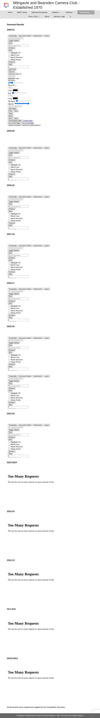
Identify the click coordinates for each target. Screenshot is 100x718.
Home (10, 12)
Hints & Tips (35, 16)
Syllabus (57, 12)
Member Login (59, 16)
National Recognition (39, 12)
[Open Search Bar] (70, 16)
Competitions (87, 12)
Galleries (71, 12)
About (47, 16)
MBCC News (22, 12)
